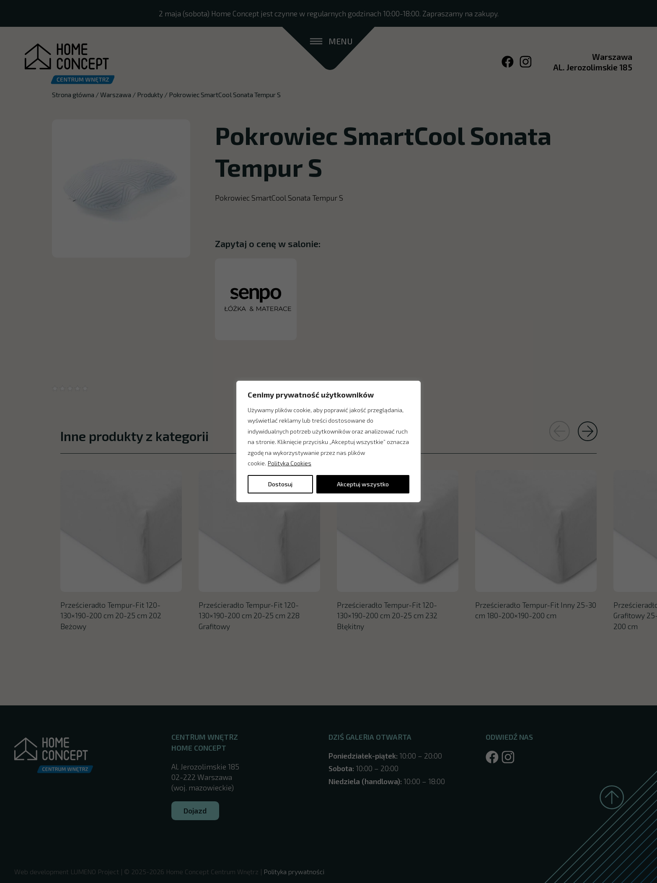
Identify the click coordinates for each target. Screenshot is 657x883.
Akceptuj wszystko (363, 484)
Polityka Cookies (289, 463)
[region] (328, 441)
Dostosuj (280, 484)
